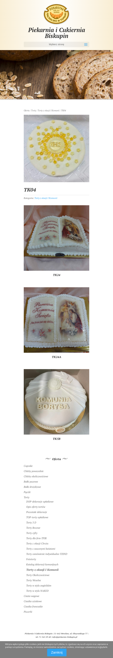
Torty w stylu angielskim (38, 585)
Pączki (27, 492)
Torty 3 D (31, 522)
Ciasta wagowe (31, 596)
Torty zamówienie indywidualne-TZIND (46, 554)
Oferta (26, 110)
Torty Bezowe (33, 527)
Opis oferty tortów (35, 506)
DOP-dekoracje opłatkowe (40, 501)
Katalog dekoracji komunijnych (42, 564)
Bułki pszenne (31, 481)
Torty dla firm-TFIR (36, 538)
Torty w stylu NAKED (37, 590)
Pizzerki (28, 611)
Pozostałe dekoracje (36, 512)
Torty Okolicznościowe (37, 575)
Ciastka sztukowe (33, 601)
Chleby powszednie (34, 471)
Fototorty (31, 559)
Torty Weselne (33, 580)
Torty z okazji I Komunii (48, 110)
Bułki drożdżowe (32, 486)
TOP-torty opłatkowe (37, 517)
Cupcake (28, 465)
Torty (33, 110)
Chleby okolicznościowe (36, 476)
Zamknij (57, 652)
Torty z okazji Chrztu (37, 543)
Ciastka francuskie (33, 606)
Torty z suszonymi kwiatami (40, 548)
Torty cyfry (31, 533)
